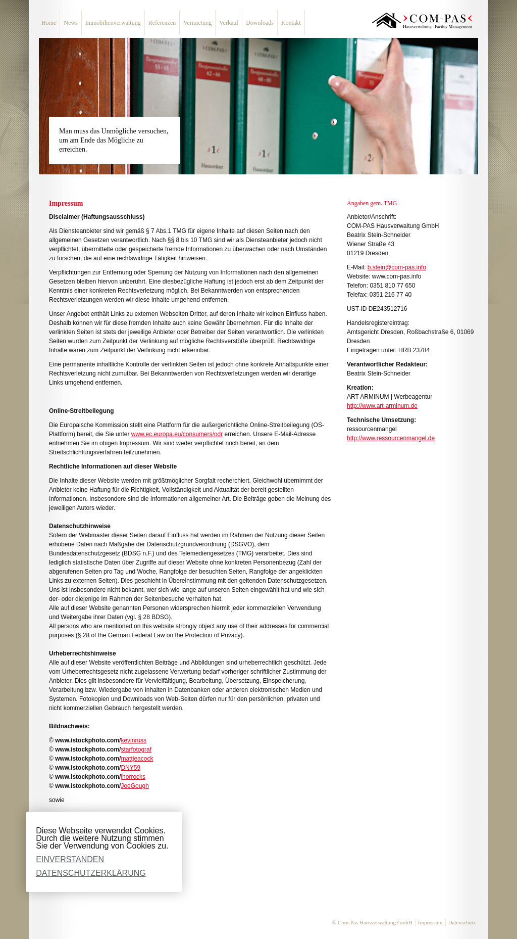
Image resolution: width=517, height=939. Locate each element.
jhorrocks (133, 776)
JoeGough (134, 785)
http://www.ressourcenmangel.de (391, 438)
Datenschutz (462, 922)
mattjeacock (137, 758)
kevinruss (133, 740)
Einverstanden (70, 859)
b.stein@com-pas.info (397, 267)
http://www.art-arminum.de (382, 405)
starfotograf (136, 749)
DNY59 (130, 767)
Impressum (430, 922)
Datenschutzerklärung (91, 873)
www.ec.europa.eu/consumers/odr (177, 434)
